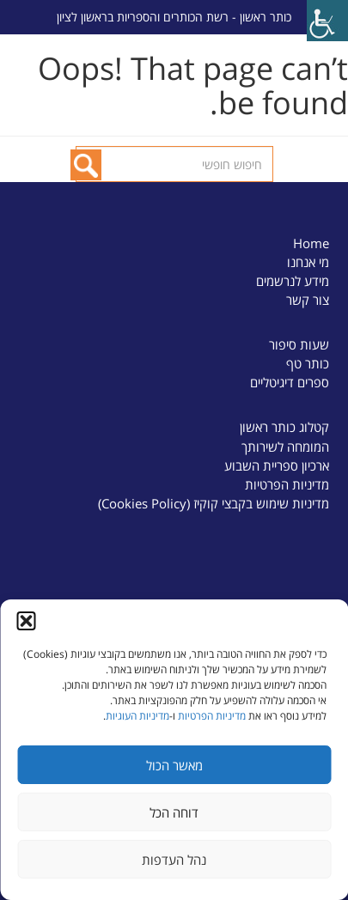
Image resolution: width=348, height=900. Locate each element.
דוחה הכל (174, 812)
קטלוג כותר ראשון (284, 426)
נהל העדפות (174, 859)
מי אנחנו (308, 261)
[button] (25, 620)
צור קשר (307, 299)
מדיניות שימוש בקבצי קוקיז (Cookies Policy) (213, 503)
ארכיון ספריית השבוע (276, 465)
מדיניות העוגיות (137, 715)
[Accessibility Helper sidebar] (327, 20)
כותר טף (307, 363)
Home (311, 243)
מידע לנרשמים (292, 280)
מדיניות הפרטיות (212, 715)
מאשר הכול (174, 765)
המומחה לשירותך (285, 446)
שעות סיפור (299, 344)
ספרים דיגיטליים (289, 382)
